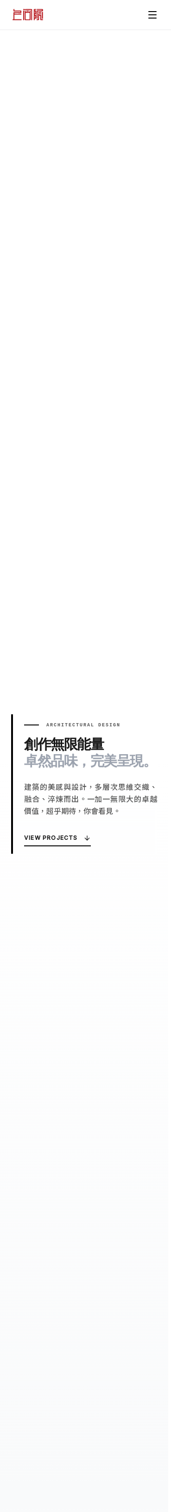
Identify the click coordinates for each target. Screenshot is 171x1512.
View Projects (57, 838)
